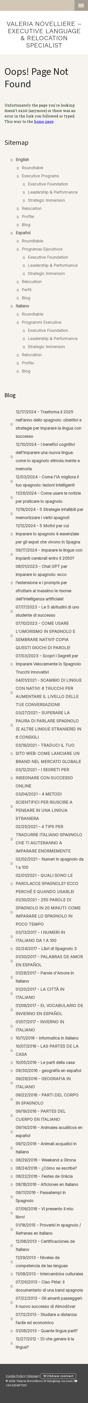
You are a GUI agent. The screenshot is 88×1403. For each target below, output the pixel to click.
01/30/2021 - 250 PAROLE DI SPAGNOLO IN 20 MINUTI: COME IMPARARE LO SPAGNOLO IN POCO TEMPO (48, 912)
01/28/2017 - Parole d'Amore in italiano (45, 977)
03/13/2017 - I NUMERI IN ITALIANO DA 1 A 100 (40, 936)
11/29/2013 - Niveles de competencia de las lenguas (42, 1261)
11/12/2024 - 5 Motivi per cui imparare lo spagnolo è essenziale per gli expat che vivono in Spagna (48, 533)
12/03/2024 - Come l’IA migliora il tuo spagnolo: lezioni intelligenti (47, 481)
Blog (26, 224)
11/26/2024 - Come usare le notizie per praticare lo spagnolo (48, 497)
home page (44, 121)
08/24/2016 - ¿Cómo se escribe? (46, 1168)
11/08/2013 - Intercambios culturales (49, 1274)
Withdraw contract (58, 1376)
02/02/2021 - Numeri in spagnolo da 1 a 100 (49, 863)
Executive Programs (40, 175)
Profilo (28, 363)
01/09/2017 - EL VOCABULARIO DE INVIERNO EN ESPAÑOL (49, 1009)
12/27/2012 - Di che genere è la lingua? (45, 1343)
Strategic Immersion (46, 200)
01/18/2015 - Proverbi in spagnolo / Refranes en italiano (48, 1229)
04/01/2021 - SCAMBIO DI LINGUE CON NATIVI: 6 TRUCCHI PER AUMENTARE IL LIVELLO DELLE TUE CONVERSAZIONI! (49, 692)
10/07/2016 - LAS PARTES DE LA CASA (47, 1050)
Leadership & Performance (53, 192)
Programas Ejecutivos (42, 249)
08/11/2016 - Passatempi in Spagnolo (41, 1196)
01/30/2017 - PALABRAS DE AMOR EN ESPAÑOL (49, 960)
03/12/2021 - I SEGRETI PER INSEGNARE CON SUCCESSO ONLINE (44, 777)
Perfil (26, 289)
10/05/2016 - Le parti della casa (45, 1062)
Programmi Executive (41, 322)
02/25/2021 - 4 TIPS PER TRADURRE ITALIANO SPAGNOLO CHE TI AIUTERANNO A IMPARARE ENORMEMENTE (49, 838)
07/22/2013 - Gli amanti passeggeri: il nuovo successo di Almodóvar (49, 1302)
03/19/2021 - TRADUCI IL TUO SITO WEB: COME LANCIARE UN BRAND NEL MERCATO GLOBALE (48, 753)
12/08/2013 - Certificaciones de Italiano (45, 1245)
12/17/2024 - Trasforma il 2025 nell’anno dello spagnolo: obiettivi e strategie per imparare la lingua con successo (48, 424)
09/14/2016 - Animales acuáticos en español (49, 1131)
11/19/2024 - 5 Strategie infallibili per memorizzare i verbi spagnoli (49, 513)
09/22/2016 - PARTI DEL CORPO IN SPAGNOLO (47, 1099)
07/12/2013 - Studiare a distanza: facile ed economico (46, 1318)
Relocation (32, 208)
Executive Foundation (48, 184)
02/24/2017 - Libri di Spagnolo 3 (46, 948)
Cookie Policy (15, 1376)
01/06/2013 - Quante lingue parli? (47, 1330)
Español (23, 232)
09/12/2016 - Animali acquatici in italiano (46, 1147)
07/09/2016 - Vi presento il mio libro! (44, 1212)
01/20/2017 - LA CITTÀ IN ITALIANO (40, 993)
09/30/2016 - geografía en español (48, 1070)
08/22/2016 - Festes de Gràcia (44, 1176)
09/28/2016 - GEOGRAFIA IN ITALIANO (43, 1082)
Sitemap (32, 1376)
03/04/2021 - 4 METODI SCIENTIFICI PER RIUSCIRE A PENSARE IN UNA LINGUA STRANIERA (44, 806)
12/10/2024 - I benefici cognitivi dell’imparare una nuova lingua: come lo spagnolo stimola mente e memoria (48, 456)
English (22, 159)
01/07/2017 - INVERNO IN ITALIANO (40, 1025)
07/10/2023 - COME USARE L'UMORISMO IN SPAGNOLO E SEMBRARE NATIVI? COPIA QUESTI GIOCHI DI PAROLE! (45, 635)
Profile (28, 216)
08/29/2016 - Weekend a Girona (46, 1160)
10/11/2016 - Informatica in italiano (47, 1038)
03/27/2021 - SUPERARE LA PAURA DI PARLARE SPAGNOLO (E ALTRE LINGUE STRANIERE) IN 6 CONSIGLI (48, 725)
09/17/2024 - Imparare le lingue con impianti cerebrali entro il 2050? (49, 554)
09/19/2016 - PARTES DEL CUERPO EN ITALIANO (41, 1115)
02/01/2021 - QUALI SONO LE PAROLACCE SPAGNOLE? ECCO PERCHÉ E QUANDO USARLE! (47, 883)
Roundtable (32, 167)
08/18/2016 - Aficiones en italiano (47, 1184)
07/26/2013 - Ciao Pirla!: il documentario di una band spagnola (49, 1286)
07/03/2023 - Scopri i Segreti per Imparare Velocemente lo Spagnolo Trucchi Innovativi (48, 664)
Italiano (22, 306)
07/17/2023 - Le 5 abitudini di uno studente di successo (47, 611)
